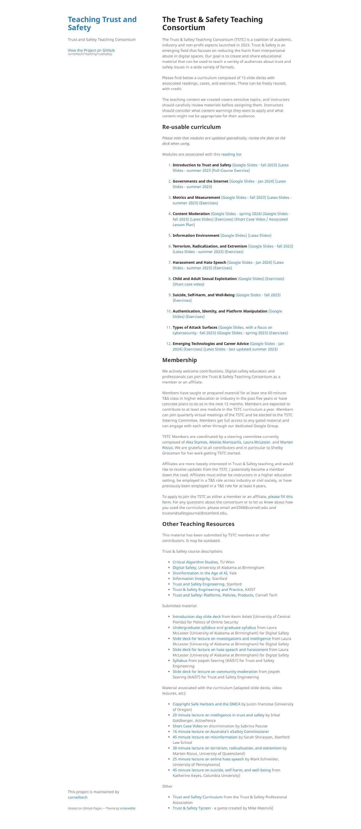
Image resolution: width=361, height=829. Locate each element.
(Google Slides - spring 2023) (242, 332)
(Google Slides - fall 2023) (254, 164)
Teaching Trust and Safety (102, 23)
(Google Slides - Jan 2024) (251, 181)
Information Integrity (191, 578)
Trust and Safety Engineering (198, 583)
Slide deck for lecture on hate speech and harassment (220, 649)
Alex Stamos (196, 442)
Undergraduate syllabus (194, 627)
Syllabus (180, 660)
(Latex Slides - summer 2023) (198, 251)
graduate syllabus (240, 627)
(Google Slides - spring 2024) (236, 213)
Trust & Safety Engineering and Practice (208, 589)
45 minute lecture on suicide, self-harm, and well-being (222, 769)
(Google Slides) (233, 235)
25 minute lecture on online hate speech (208, 758)
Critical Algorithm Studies (195, 561)
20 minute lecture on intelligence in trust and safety (219, 714)
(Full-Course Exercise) (231, 170)
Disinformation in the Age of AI (200, 572)
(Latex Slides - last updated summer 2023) (240, 349)
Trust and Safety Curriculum (198, 796)
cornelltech (78, 797)
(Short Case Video (249, 219)
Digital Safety (184, 567)
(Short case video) (188, 284)
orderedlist (127, 808)
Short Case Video (187, 725)
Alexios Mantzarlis (225, 442)
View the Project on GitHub (103, 52)
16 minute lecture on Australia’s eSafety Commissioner (221, 731)
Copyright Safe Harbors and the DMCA (206, 703)
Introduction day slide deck (197, 616)
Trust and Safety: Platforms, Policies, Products (213, 594)
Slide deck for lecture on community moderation (215, 671)
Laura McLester (256, 442)
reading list (231, 154)
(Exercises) (208, 202)
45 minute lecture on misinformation (205, 736)
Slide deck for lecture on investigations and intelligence (222, 638)
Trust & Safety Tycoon (192, 807)
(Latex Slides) (201, 219)
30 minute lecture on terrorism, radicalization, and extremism (227, 747)
